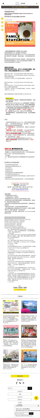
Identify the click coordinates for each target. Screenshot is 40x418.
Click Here (27, 219)
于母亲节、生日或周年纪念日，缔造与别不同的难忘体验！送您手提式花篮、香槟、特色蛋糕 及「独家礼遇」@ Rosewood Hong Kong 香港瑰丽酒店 (10, 343)
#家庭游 (25, 287)
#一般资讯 (15, 287)
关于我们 (20, 402)
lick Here (23, 220)
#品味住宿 (20, 287)
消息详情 (15, 9)
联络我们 (20, 404)
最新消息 (10, 9)
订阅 (30, 388)
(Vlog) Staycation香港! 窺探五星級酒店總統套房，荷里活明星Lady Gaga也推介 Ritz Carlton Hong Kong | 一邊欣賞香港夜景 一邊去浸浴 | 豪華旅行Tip (21, 257)
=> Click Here (11, 233)
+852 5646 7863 (24, 184)
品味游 (5, 9)
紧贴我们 (20, 290)
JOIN (31, 413)
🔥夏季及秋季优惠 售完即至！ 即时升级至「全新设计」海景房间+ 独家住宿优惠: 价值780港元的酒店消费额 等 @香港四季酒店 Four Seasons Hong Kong (29, 318)
